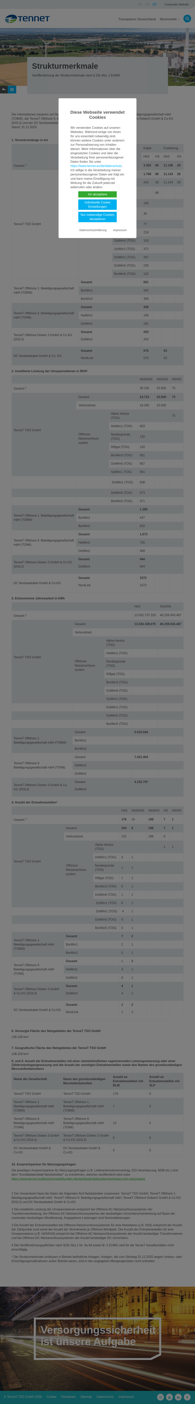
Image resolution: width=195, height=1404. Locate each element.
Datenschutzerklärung (92, 230)
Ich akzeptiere (97, 194)
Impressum (120, 230)
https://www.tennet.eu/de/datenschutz (96, 166)
